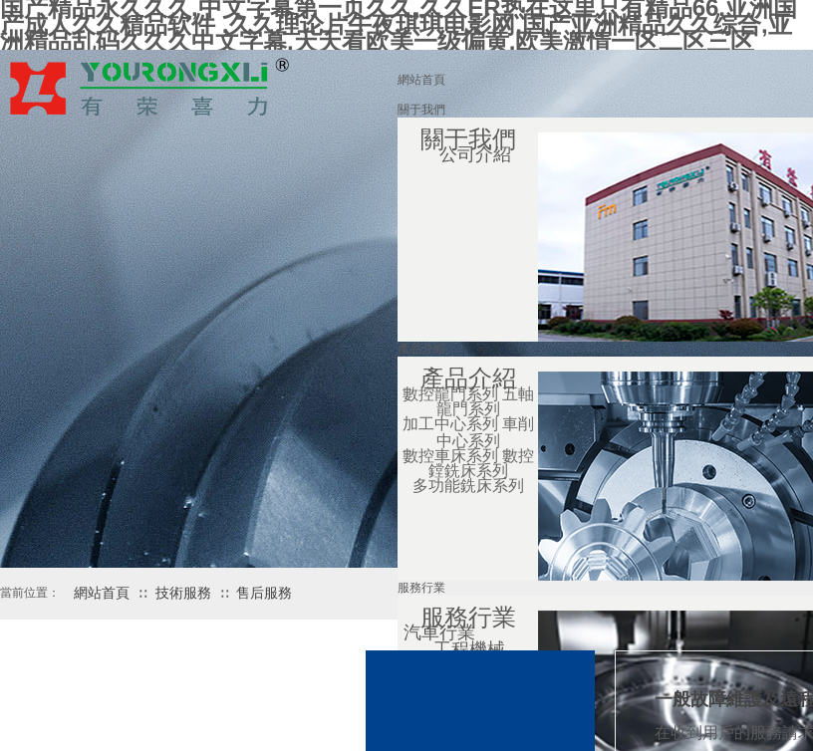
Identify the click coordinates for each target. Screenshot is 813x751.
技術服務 (183, 593)
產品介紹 (421, 349)
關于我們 (421, 110)
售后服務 (264, 593)
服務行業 (421, 588)
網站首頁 (421, 80)
